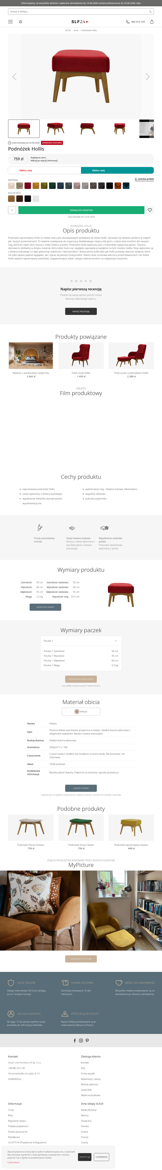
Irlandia (85, 1126)
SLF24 (68, 30)
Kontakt (85, 1062)
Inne (76, 30)
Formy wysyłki (88, 1073)
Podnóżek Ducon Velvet (81, 844)
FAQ (83, 1068)
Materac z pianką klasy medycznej (31, 372)
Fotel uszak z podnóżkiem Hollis (131, 372)
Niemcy (84, 1115)
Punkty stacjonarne (17, 1131)
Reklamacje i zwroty (91, 1078)
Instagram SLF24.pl (81, 1040)
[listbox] (81, 185)
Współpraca (14, 1137)
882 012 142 (18, 1068)
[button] (14, 76)
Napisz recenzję (81, 311)
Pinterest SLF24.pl (87, 1040)
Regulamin (40, 1142)
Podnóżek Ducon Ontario (30, 844)
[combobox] (81, 11)
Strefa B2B (86, 1089)
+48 (10, 1068)
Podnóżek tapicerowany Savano (131, 844)
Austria (84, 1131)
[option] (11, 185)
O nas (11, 1109)
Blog (10, 1115)
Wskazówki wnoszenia (81, 679)
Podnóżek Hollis (89, 30)
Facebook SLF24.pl (75, 1040)
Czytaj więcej (13, 1162)
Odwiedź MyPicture (81, 958)
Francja (84, 1137)
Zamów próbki (81, 788)
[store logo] (81, 21)
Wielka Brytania (88, 1109)
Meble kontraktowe (90, 1095)
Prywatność (26, 1142)
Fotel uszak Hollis (81, 372)
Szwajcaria (86, 1120)
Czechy (84, 1142)
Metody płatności (89, 1084)
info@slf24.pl (14, 1078)
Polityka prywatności (18, 1126)
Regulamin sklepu (17, 1120)
